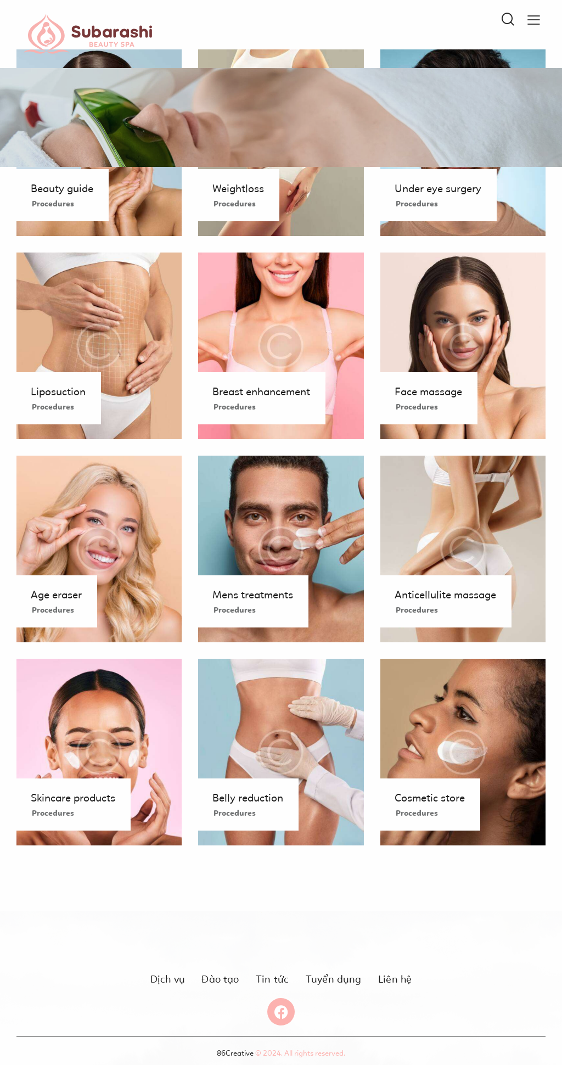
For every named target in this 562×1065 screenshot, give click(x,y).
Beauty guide (62, 188)
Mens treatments (252, 594)
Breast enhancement (261, 391)
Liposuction (58, 391)
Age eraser (56, 594)
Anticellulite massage (445, 594)
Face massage (428, 391)
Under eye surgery (438, 188)
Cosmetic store (430, 797)
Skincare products (73, 797)
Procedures (53, 204)
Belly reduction (247, 797)
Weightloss (238, 188)
